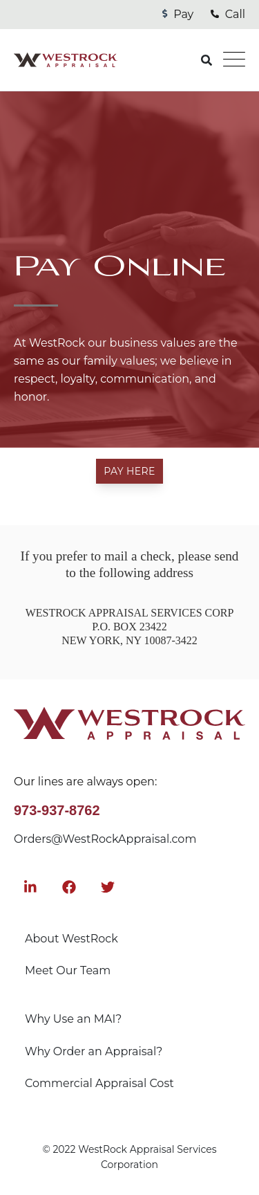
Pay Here (129, 471)
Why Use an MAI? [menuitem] (73, 1018)
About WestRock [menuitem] (71, 938)
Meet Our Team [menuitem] (68, 970)
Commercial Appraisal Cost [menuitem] (99, 1083)
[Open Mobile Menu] (234, 60)
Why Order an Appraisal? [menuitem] (93, 1051)
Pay (177, 14)
